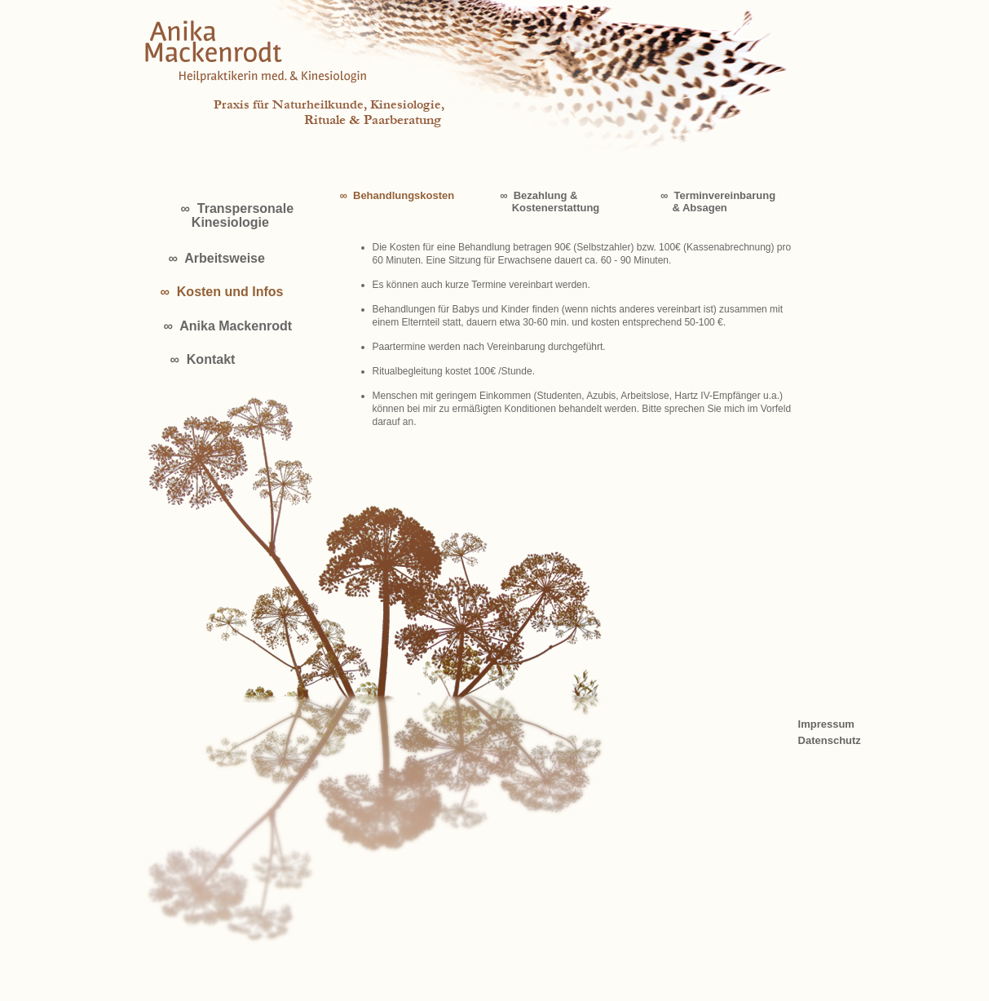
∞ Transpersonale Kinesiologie (237, 215)
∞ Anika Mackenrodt (228, 326)
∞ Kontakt (203, 359)
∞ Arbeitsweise (217, 258)
